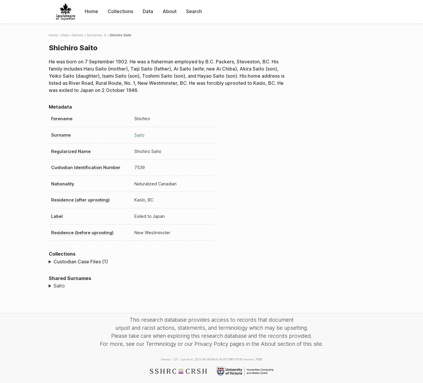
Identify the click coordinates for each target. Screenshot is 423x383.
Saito (139, 134)
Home (91, 11)
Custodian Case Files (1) (81, 262)
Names (77, 35)
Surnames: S (96, 35)
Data (148, 11)
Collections (120, 11)
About (170, 11)
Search (194, 11)
